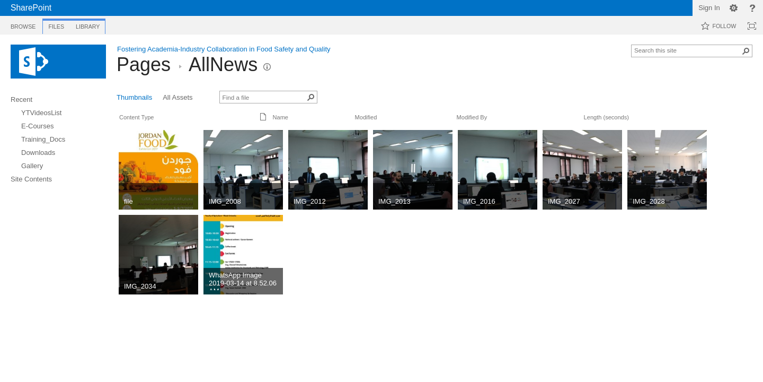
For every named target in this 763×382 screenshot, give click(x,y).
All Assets (177, 97)
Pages (144, 64)
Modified (366, 117)
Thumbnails (134, 97)
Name (280, 117)
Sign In (709, 8)
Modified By (472, 117)
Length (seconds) (606, 117)
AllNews (223, 64)
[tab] (23, 24)
